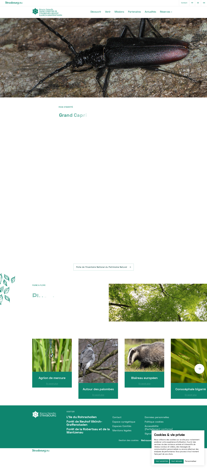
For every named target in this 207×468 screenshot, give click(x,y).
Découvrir (96, 12)
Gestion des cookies (128, 440)
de (198, 3)
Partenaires (134, 12)
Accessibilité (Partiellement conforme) (159, 427)
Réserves (165, 12)
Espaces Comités (121, 426)
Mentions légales (121, 431)
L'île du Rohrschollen (82, 417)
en (204, 3)
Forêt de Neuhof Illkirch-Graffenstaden (84, 423)
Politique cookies (154, 422)
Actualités (150, 12)
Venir (108, 12)
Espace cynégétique (123, 422)
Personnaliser (190, 461)
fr (192, 3)
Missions (119, 12)
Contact (184, 3)
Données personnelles (157, 417)
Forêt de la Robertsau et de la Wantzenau (88, 431)
